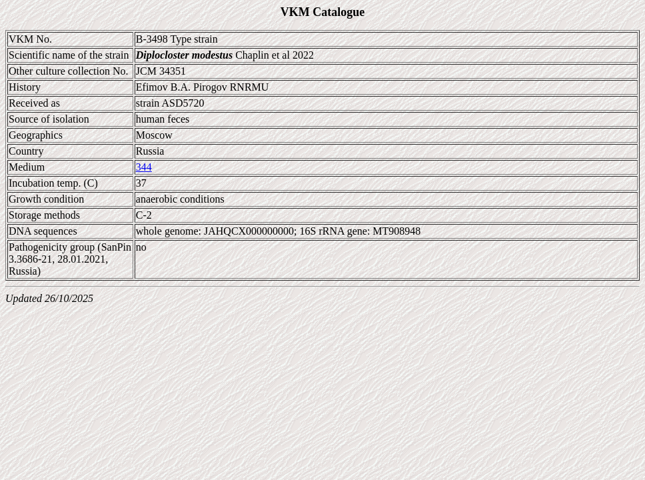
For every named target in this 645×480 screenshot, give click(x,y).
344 (144, 167)
